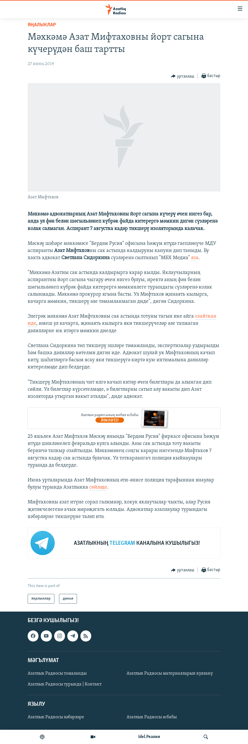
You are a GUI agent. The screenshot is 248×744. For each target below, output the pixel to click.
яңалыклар (42, 25)
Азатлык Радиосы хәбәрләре (56, 717)
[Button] (182, 76)
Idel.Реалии (149, 737)
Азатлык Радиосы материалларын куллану (170, 673)
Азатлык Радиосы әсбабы (152, 717)
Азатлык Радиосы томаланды (57, 673)
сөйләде (98, 487)
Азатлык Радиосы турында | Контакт (64, 684)
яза (194, 258)
